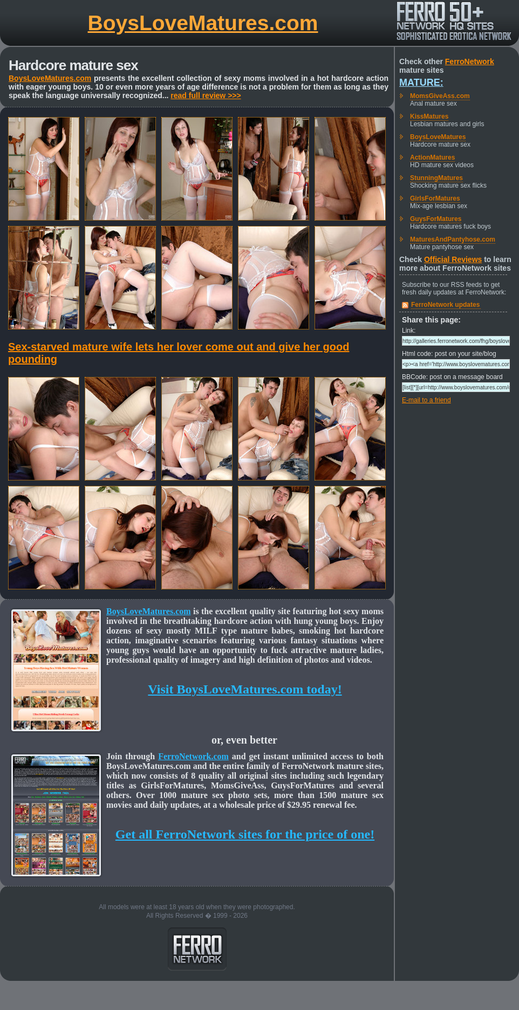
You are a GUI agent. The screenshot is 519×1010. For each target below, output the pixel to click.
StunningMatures (436, 178)
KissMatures (429, 116)
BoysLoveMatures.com (203, 23)
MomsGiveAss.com (440, 96)
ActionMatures (432, 157)
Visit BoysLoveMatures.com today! (245, 689)
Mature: (421, 82)
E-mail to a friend (426, 400)
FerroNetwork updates (445, 304)
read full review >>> (205, 95)
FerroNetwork (469, 61)
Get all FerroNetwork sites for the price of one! (244, 834)
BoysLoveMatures (438, 137)
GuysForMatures (435, 219)
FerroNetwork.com (193, 756)
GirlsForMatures (435, 198)
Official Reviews (453, 259)
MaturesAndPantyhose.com (452, 239)
